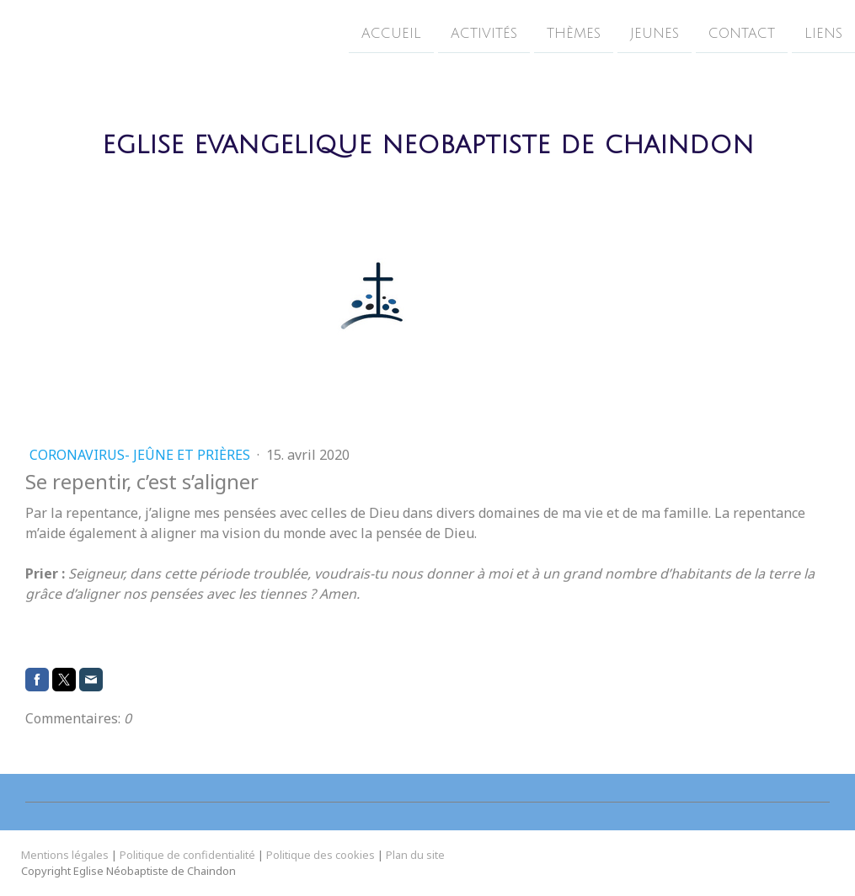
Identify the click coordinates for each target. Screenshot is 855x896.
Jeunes (654, 32)
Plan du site (415, 854)
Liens (823, 32)
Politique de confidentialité (187, 854)
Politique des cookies (320, 854)
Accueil (391, 32)
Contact (741, 32)
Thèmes (574, 32)
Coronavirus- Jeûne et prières (141, 454)
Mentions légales (65, 854)
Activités (484, 32)
